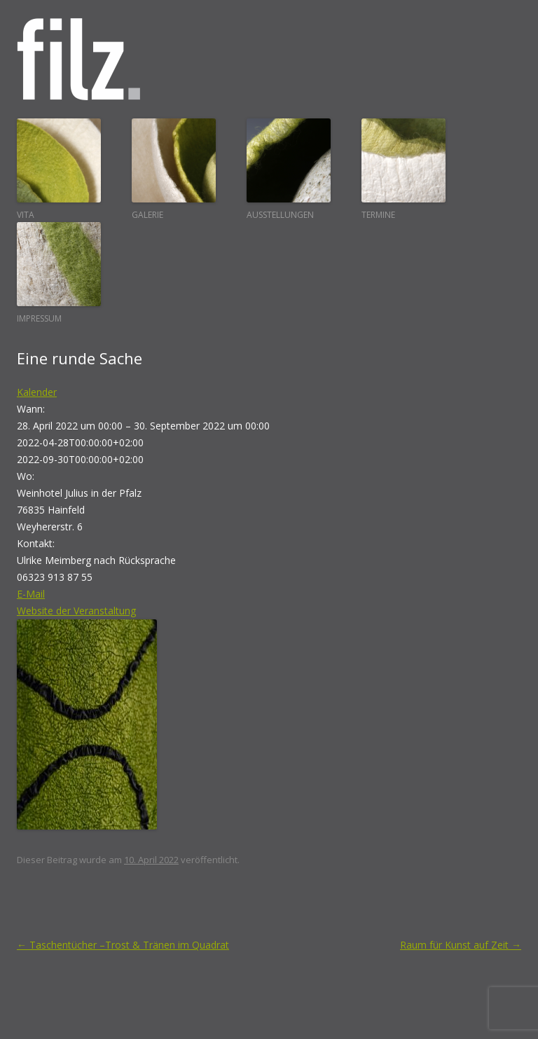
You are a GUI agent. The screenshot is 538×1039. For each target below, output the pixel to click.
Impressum (59, 273)
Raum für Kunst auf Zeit (460, 944)
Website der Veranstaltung (76, 610)
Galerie (174, 169)
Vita (59, 169)
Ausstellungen (289, 169)
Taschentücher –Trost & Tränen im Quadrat (123, 944)
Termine (403, 169)
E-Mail (31, 593)
